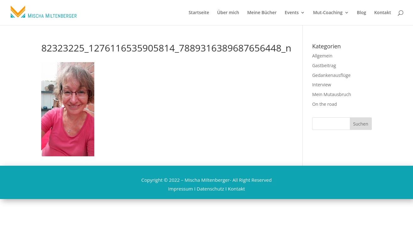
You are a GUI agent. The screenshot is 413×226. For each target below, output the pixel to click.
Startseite (199, 12)
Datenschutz (210, 189)
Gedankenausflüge (331, 75)
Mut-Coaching (328, 12)
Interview (321, 85)
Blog (361, 12)
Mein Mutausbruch (331, 94)
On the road (324, 104)
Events (292, 12)
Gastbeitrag (324, 65)
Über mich (228, 12)
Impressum (180, 189)
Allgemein (322, 56)
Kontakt (382, 12)
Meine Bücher (262, 12)
